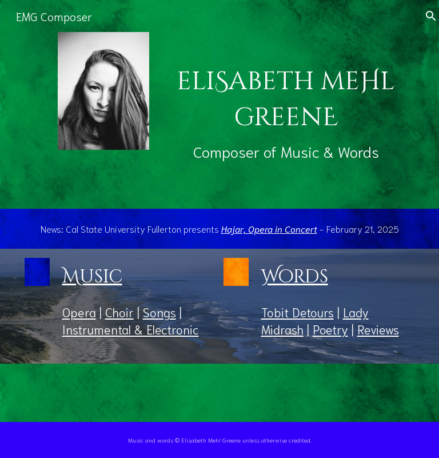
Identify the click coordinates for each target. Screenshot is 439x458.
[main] (286, 104)
